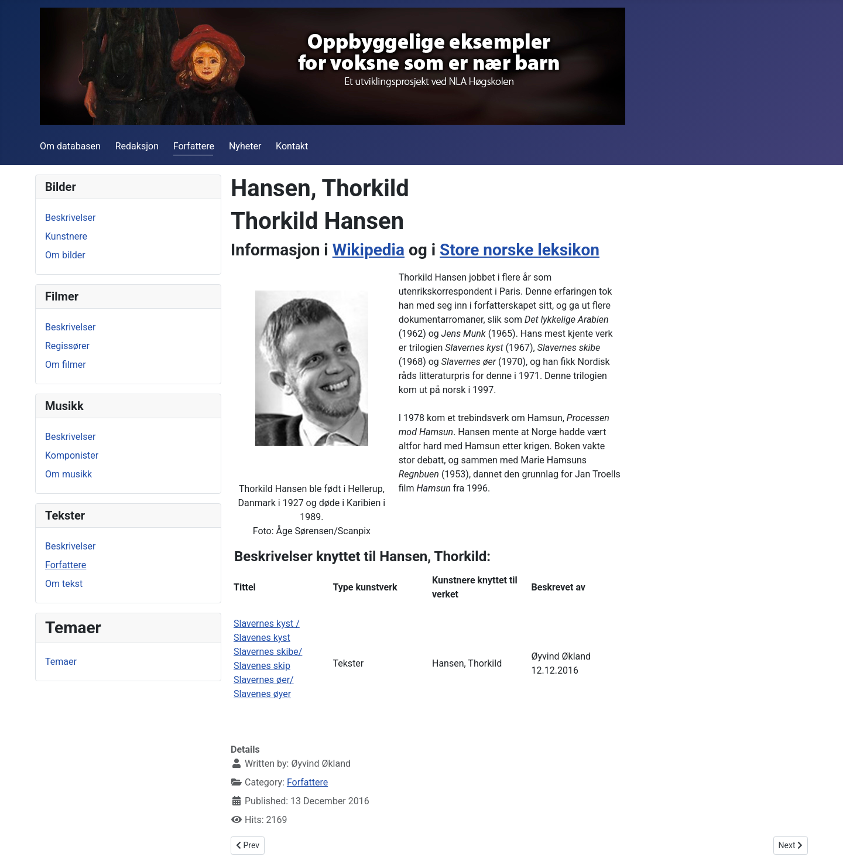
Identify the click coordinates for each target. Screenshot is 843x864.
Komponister (71, 455)
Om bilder (65, 255)
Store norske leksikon (519, 249)
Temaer (61, 661)
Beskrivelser (70, 217)
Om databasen (70, 146)
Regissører (67, 345)
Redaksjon (137, 146)
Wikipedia (369, 249)
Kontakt (292, 146)
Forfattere (193, 146)
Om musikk (68, 474)
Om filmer (65, 364)
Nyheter (245, 146)
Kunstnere (66, 236)
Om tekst (64, 583)
